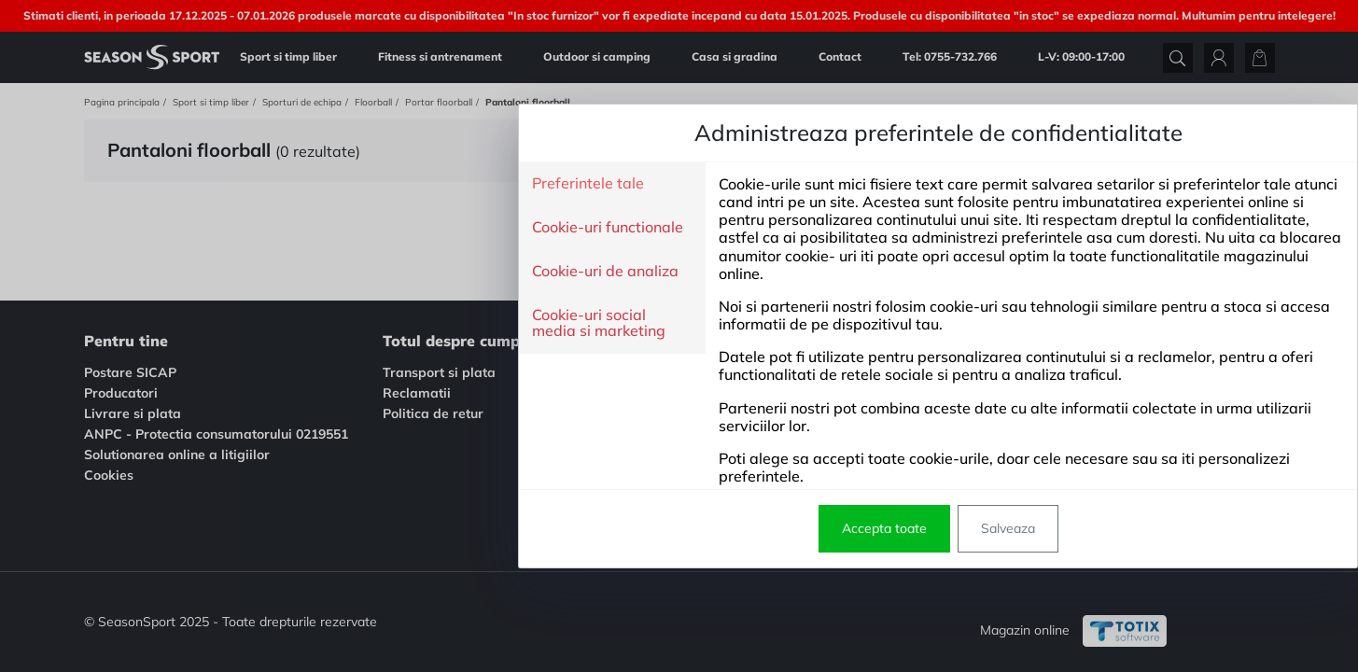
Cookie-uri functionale (348, 227)
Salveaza (748, 528)
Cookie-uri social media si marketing (339, 323)
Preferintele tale (329, 183)
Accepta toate (624, 528)
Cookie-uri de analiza (346, 271)
